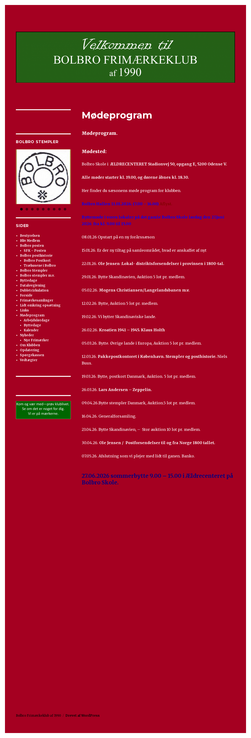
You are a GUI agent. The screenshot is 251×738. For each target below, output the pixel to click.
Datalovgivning (32, 285)
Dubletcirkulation (34, 290)
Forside (26, 295)
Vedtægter (28, 360)
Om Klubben (30, 345)
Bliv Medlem (30, 241)
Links (24, 310)
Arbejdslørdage (36, 320)
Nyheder (27, 335)
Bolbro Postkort (37, 261)
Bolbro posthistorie (36, 256)
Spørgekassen (32, 355)
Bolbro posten (32, 246)
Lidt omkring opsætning (40, 305)
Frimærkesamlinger (36, 300)
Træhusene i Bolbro (40, 266)
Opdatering (29, 350)
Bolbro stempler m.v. (37, 275)
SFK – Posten (35, 251)
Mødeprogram (32, 315)
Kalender (31, 330)
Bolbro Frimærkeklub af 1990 (38, 716)
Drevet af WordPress (82, 716)
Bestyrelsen (30, 236)
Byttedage (28, 280)
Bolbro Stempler (34, 271)
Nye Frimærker (36, 340)
